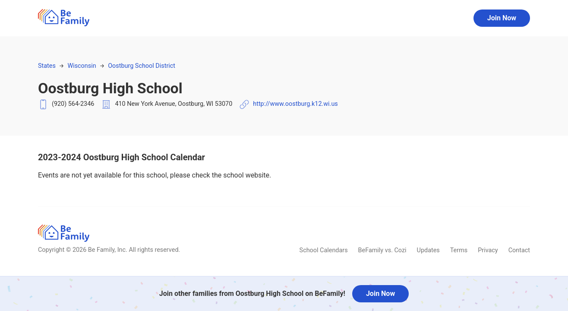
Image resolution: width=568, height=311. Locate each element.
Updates (428, 250)
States (47, 66)
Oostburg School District (141, 66)
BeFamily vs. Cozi (382, 250)
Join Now (501, 18)
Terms (458, 250)
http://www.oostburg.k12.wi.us (295, 104)
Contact (519, 250)
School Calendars (324, 250)
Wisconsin (81, 66)
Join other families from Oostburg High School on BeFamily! (252, 293)
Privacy (488, 250)
